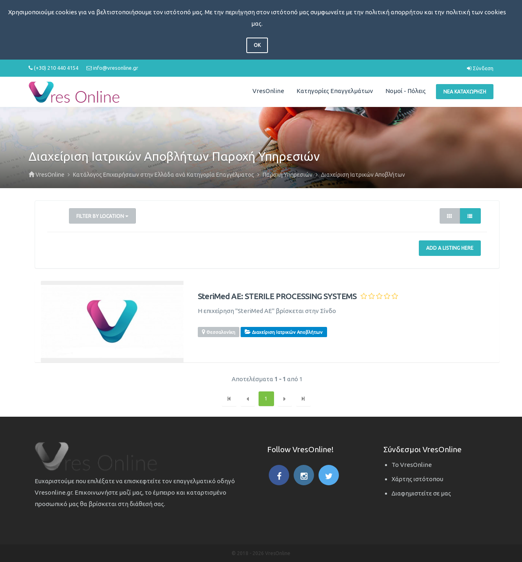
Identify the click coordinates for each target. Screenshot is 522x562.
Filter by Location (102, 216)
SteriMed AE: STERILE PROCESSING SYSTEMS (277, 296)
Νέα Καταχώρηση (464, 91)
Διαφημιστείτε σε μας (421, 493)
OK (257, 45)
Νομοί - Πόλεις (405, 90)
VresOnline (268, 90)
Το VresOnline (412, 464)
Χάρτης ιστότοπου (417, 478)
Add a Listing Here (449, 248)
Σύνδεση (480, 68)
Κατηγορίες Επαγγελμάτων (334, 90)
